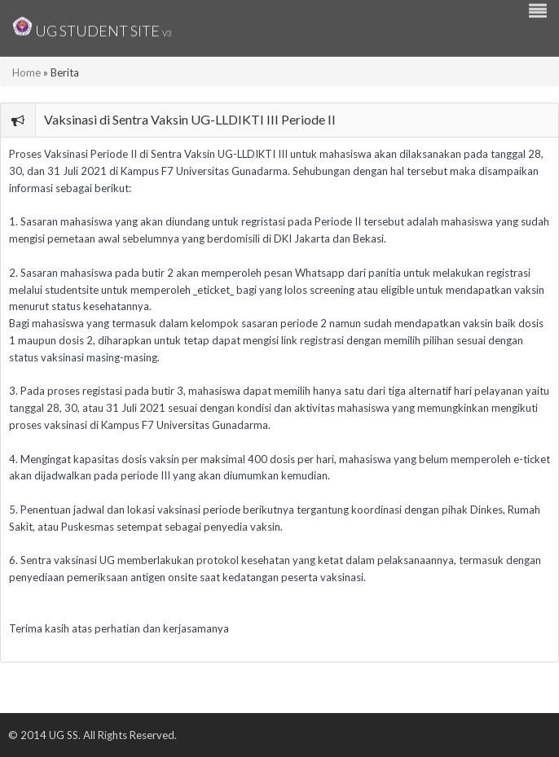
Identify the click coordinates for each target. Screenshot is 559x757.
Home (26, 72)
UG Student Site (92, 26)
